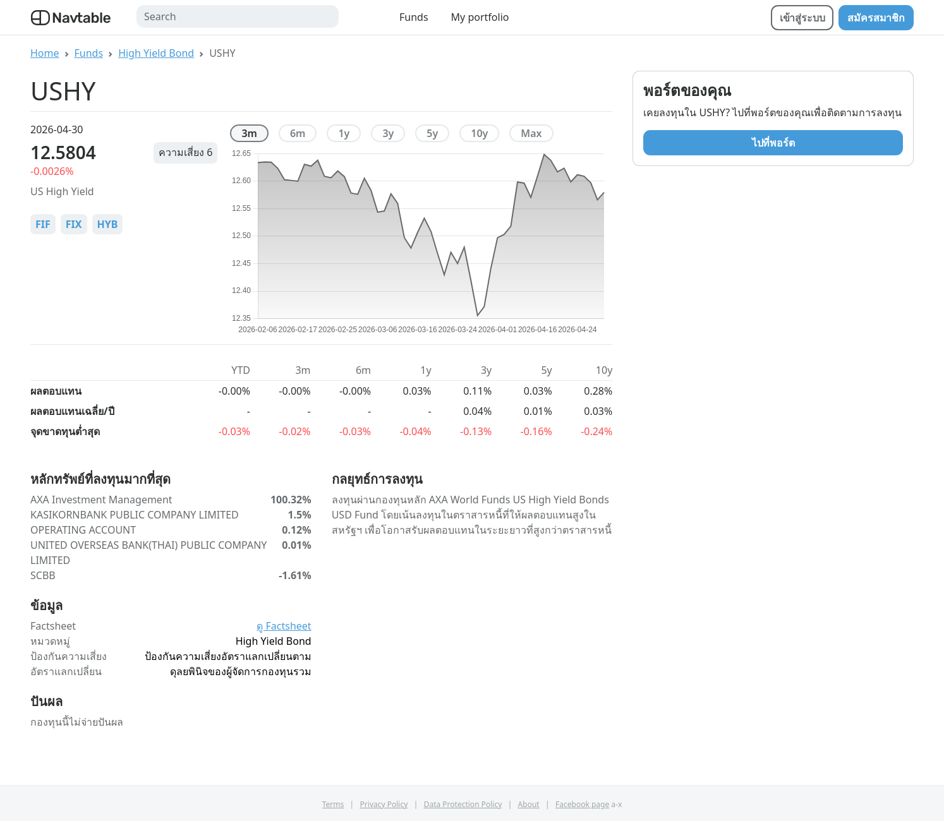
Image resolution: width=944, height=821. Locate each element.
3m (249, 133)
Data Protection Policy (463, 804)
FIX (74, 224)
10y (479, 133)
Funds (413, 17)
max (531, 133)
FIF (43, 224)
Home (44, 53)
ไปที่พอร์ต (773, 143)
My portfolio (480, 17)
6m (298, 133)
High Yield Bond (156, 53)
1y (343, 133)
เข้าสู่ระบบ (802, 18)
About (529, 804)
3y (388, 133)
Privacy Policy (384, 804)
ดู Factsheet (284, 626)
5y (432, 133)
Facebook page (582, 804)
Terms (333, 804)
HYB (107, 224)
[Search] (237, 16)
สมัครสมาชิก (876, 18)
